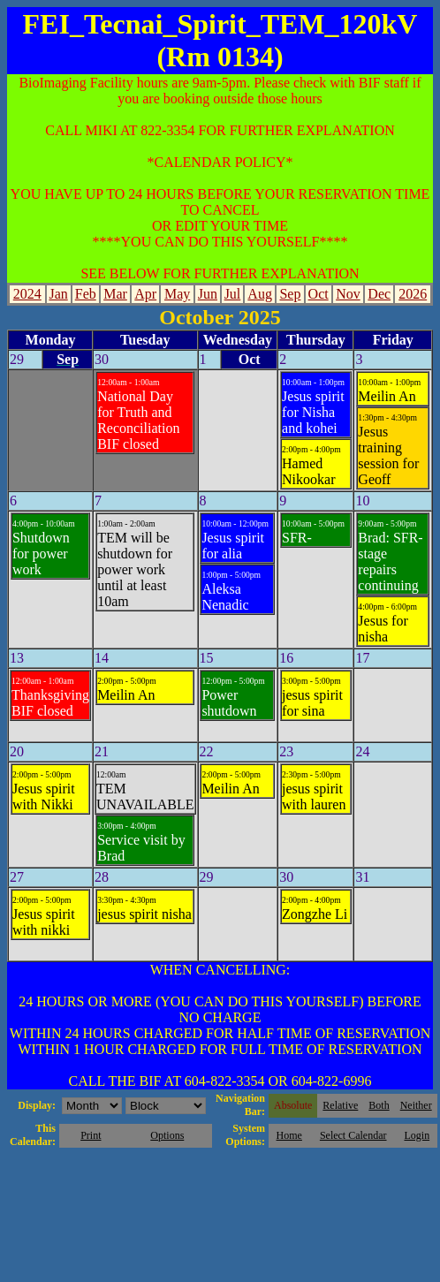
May (177, 293)
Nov (348, 293)
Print (90, 1135)
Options (167, 1135)
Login (416, 1135)
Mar (115, 293)
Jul (232, 293)
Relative (340, 1105)
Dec (379, 293)
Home (289, 1135)
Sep (289, 293)
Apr (145, 293)
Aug (259, 293)
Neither (416, 1105)
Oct (318, 293)
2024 (27, 293)
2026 (412, 293)
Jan (58, 293)
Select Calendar (353, 1135)
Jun (207, 293)
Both (378, 1105)
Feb (85, 293)
